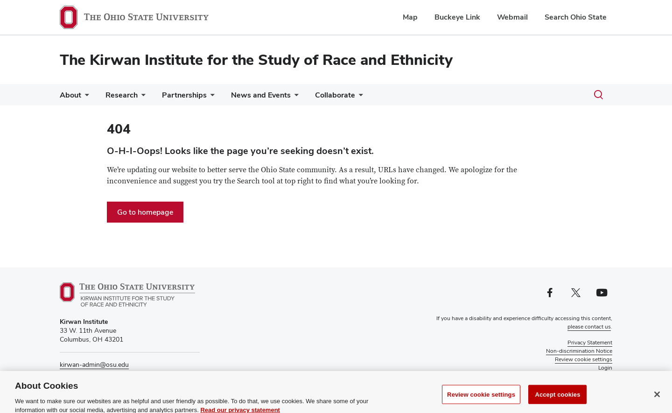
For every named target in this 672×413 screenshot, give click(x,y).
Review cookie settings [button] (583, 359)
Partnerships (184, 95)
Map (410, 17)
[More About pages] (85, 97)
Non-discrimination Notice (579, 351)
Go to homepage (145, 212)
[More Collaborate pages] (359, 97)
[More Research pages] (141, 97)
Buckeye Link (457, 17)
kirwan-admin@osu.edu (94, 364)
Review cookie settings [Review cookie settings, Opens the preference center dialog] (481, 399)
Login (605, 367)
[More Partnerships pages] (210, 97)
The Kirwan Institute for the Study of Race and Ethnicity (256, 59)
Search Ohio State (576, 17)
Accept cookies (557, 399)
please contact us (589, 326)
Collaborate (335, 95)
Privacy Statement (589, 342)
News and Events (261, 95)
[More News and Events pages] (294, 97)
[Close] (657, 399)
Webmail (512, 17)
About (70, 95)
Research (121, 95)
